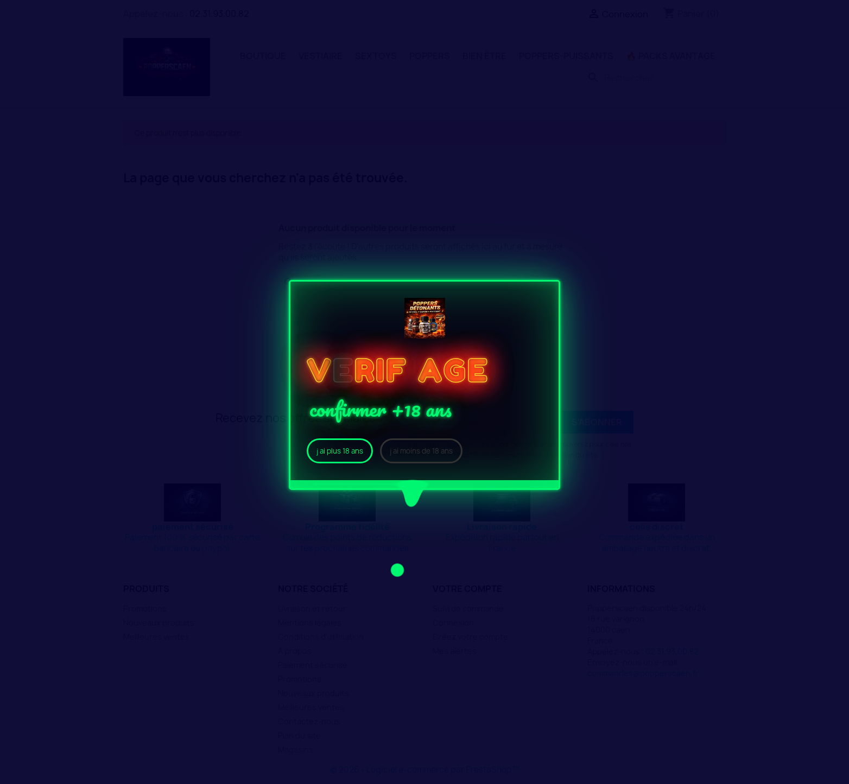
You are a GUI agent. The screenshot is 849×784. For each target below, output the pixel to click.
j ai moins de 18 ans (421, 451)
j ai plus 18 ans (339, 451)
